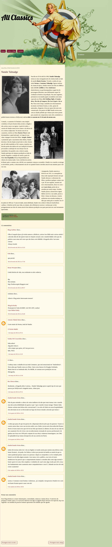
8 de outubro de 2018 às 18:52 (16, 470)
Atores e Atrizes (13, 216)
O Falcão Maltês (13, 329)
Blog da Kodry (12, 305)
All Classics (17, 17)
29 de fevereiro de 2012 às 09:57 (16, 287)
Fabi (9, 253)
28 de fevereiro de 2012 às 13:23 (16, 247)
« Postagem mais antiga (56, 542)
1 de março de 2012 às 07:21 (15, 332)
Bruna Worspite (12, 268)
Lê (8, 360)
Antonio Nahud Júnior (14, 320)
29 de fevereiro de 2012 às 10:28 (16, 314)
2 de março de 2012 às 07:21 (15, 392)
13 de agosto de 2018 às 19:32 (16, 413)
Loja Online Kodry (13, 310)
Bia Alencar (11, 381)
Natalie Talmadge (9, 72)
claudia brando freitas (14, 398)
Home (3, 51)
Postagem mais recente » (9, 542)
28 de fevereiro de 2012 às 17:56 (16, 261)
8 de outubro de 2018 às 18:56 (16, 486)
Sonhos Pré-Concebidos (15, 339)
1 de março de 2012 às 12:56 (15, 375)
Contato (20, 51)
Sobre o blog (11, 51)
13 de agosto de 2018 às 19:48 (16, 439)
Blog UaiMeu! (12, 230)
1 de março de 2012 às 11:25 (15, 354)
